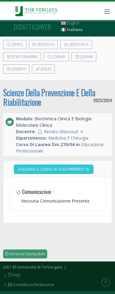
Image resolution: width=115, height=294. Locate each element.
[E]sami (84, 56)
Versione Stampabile (25, 254)
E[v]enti (16, 69)
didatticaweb (32, 27)
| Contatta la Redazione (28, 284)
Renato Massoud (61, 131)
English (70, 23)
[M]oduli (43, 44)
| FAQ (11, 275)
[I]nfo (14, 44)
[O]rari (56, 56)
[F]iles (43, 69)
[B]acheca (76, 44)
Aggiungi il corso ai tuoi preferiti (54, 169)
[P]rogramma (22, 56)
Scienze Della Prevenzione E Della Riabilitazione (49, 97)
